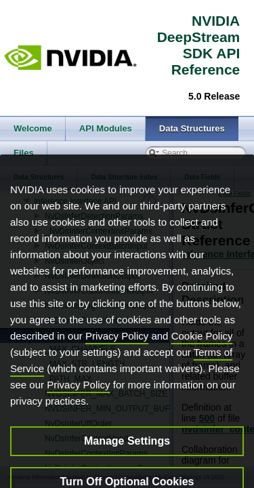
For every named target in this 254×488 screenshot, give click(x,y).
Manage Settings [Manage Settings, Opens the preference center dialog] (127, 459)
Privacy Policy (116, 354)
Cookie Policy (202, 354)
